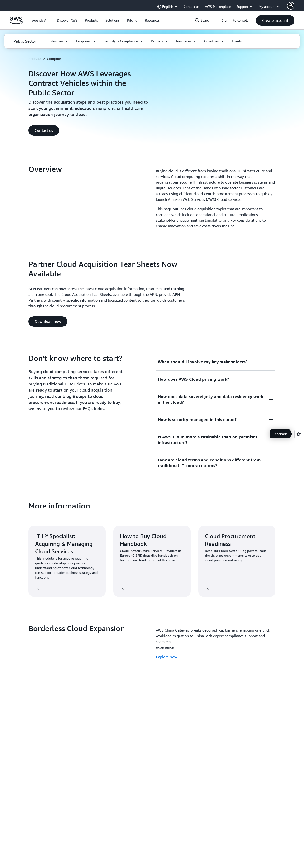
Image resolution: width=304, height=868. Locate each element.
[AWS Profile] (290, 6)
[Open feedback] (298, 434)
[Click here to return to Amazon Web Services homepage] (16, 23)
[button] (67, 20)
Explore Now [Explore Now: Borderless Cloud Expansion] (166, 656)
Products (34, 59)
